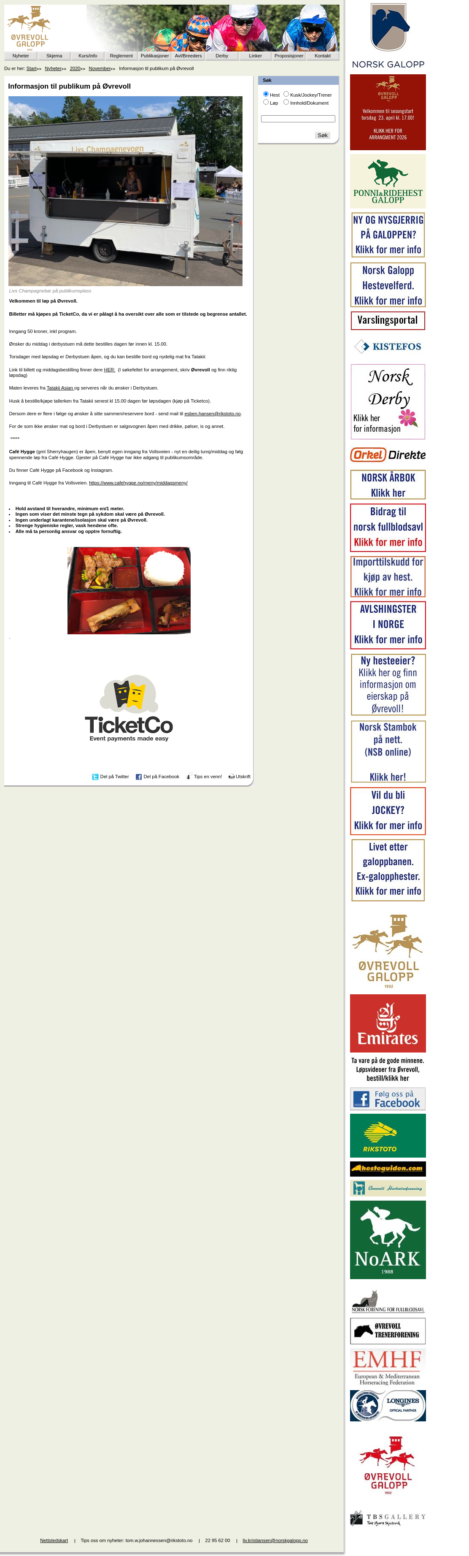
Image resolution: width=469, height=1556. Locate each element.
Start (32, 68)
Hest (275, 94)
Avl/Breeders (188, 55)
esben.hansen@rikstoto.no (212, 413)
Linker (255, 55)
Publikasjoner (155, 55)
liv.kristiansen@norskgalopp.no (275, 1540)
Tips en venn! (208, 776)
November (100, 68)
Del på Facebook (161, 776)
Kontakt (323, 55)
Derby (222, 55)
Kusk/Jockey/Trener (311, 94)
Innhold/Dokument (309, 103)
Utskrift (243, 776)
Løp (274, 103)
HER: (110, 369)
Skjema (54, 55)
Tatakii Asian (60, 387)
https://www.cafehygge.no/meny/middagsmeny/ (138, 482)
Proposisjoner (289, 55)
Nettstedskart (54, 1540)
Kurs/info (87, 55)
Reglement (121, 55)
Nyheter (21, 55)
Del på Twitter (114, 776)
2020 (75, 68)
